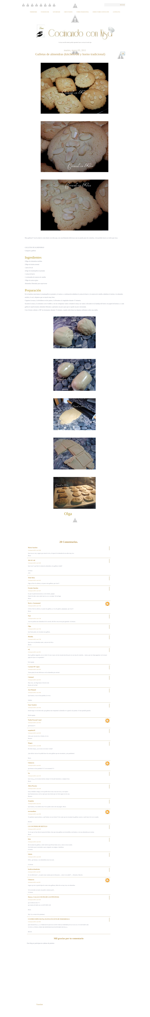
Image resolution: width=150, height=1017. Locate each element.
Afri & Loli (31, 560)
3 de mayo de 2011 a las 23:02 (34, 814)
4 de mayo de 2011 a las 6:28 (34, 872)
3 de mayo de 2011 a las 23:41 (34, 841)
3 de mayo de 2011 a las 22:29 (34, 788)
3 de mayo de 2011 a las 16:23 (34, 580)
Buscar (122, 4)
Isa (29, 773)
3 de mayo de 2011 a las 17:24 (34, 605)
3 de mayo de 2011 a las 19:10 (34, 669)
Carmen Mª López (34, 667)
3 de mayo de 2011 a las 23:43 (34, 856)
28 (122, 53)
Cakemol (31, 677)
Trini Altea (31, 578)
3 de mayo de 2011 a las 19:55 (34, 722)
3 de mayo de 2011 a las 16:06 (34, 550)
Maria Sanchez (33, 547)
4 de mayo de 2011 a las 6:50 (34, 882)
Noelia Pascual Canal (34, 720)
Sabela (30, 854)
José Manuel (32, 690)
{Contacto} (116, 12)
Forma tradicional (83, 12)
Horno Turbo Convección (101, 12)
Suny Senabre (32, 705)
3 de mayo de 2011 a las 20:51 (34, 765)
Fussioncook (45, 12)
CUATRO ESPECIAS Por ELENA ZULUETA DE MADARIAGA (49, 919)
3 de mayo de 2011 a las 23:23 (34, 829)
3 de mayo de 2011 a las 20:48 (34, 745)
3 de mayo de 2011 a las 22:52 (34, 803)
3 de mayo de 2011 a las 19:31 (34, 679)
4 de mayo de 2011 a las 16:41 (34, 899)
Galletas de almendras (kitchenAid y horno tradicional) (70, 54)
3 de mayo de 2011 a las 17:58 (34, 639)
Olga (29, 626)
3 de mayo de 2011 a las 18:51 (34, 652)
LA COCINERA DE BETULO (37, 826)
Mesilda (30, 636)
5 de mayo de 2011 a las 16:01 (34, 921)
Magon (30, 743)
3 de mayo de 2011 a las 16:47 (34, 590)
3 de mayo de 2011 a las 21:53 (34, 775)
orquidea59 (31, 730)
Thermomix (33, 12)
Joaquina (31, 801)
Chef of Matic (68, 12)
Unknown (31, 763)
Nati (29, 616)
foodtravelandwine (34, 869)
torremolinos (32, 811)
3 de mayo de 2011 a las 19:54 (34, 707)
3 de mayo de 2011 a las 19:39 (34, 692)
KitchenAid (56, 12)
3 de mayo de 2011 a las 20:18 (34, 733)
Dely (29, 839)
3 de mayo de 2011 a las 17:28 (34, 618)
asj (29, 649)
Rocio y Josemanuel (34, 603)
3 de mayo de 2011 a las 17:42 (34, 629)
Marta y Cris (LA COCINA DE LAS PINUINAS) (43, 897)
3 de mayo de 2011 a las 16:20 (34, 563)
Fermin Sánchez (33, 588)
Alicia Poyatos (32, 786)
